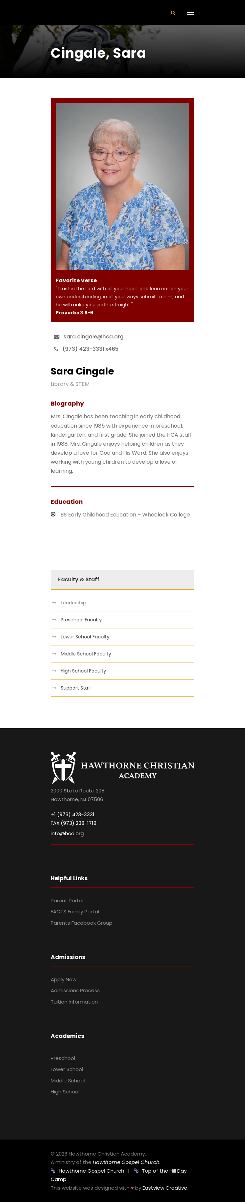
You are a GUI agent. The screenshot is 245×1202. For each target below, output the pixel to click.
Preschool (63, 1058)
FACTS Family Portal (75, 911)
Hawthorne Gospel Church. (127, 1162)
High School (65, 1091)
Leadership (73, 602)
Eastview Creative (165, 1187)
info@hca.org (67, 833)
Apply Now (63, 979)
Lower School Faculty (85, 636)
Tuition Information (74, 1001)
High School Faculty (83, 670)
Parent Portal (67, 900)
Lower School (67, 1069)
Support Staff (76, 688)
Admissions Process (75, 990)
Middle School (68, 1080)
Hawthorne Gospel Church (87, 1170)
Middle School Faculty (86, 653)
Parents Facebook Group (81, 922)
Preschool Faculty (81, 619)
